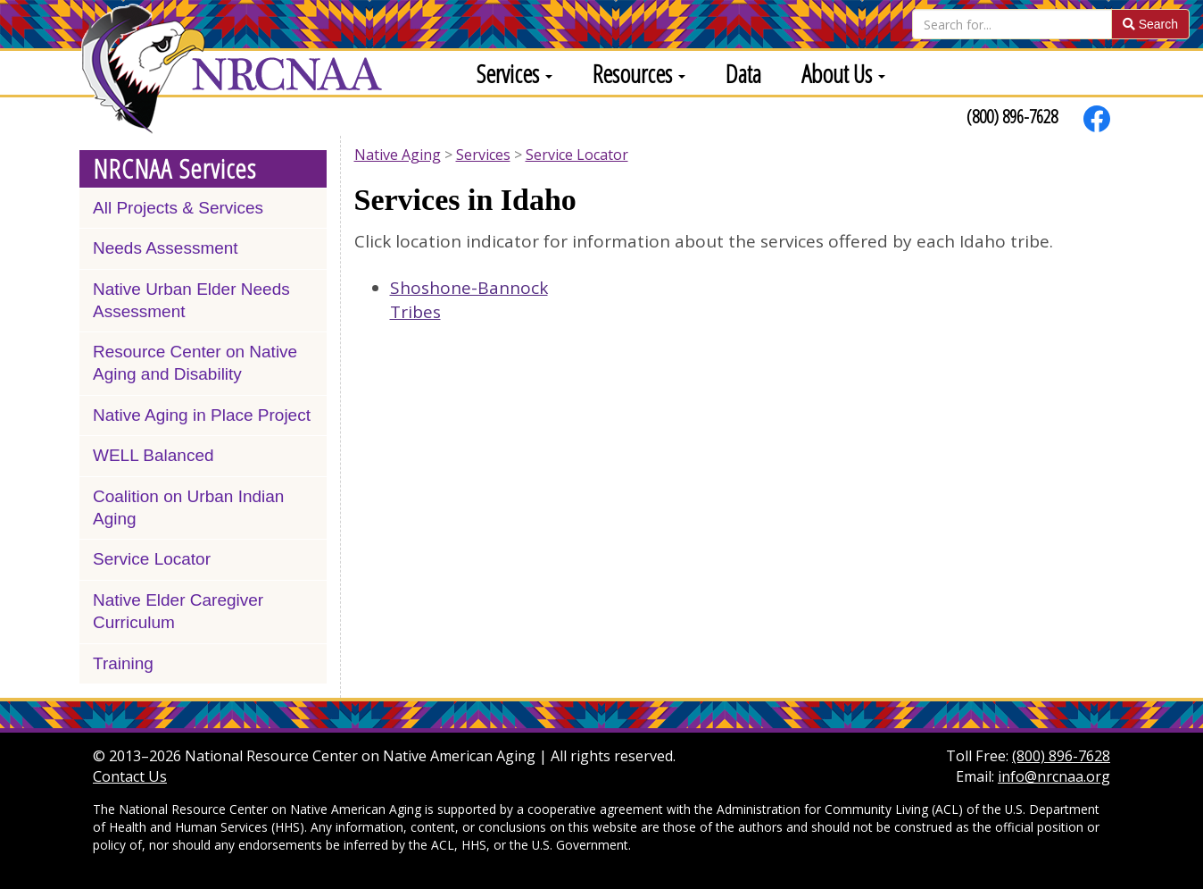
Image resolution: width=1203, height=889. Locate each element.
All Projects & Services (178, 207)
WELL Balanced (153, 455)
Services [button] (514, 73)
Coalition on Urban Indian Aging (188, 507)
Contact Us (130, 776)
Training (123, 663)
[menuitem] (508, 73)
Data (743, 73)
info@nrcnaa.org (1054, 776)
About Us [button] (843, 73)
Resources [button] (639, 73)
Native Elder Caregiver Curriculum (178, 611)
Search (1150, 24)
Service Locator (152, 558)
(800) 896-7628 (1012, 116)
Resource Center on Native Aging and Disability (195, 362)
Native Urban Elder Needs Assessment (191, 300)
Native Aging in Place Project (202, 415)
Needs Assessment (165, 248)
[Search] (1012, 24)
